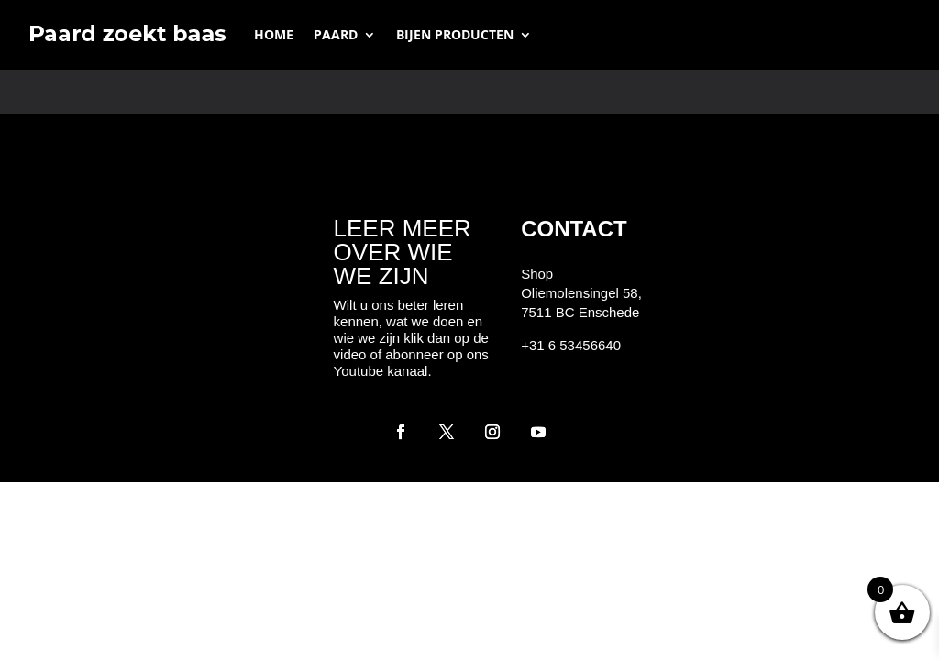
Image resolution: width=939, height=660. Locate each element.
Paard (336, 34)
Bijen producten (455, 34)
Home (273, 34)
